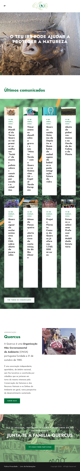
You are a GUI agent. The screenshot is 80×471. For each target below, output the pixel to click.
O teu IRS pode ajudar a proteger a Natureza (40, 39)
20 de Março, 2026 (49, 214)
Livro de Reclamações (27, 466)
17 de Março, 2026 (68, 214)
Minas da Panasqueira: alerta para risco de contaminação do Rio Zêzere (30, 238)
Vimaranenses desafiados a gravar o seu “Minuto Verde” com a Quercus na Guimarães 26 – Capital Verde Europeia (30, 158)
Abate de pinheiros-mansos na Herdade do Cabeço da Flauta (68, 140)
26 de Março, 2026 (11, 214)
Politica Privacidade (11, 466)
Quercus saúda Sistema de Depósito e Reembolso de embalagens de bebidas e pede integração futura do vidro (49, 154)
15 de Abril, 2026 (30, 122)
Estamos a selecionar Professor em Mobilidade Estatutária (68, 233)
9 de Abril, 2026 (49, 122)
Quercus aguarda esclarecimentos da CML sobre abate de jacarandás (11, 237)
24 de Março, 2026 (30, 214)
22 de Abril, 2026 (11, 122)
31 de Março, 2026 (68, 122)
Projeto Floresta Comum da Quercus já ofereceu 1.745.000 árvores (49, 237)
